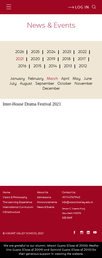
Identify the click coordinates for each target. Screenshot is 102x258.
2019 (51, 59)
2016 (22, 66)
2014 (53, 66)
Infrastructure (11, 212)
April (65, 79)
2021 (20, 59)
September (44, 84)
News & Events (45, 207)
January (17, 79)
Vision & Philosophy (15, 197)
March (52, 79)
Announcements (47, 202)
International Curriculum (18, 207)
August (26, 84)
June (88, 79)
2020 (35, 59)
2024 (51, 52)
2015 (37, 66)
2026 (19, 52)
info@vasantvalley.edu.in (76, 202)
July (13, 84)
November (83, 84)
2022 (82, 52)
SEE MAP (67, 218)
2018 (66, 59)
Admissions (44, 197)
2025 (35, 52)
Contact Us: (69, 192)
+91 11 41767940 (71, 197)
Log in (78, 7)
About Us (42, 192)
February (36, 79)
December (51, 89)
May (77, 79)
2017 (82, 59)
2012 (83, 66)
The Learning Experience (17, 202)
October (64, 84)
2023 (67, 52)
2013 (68, 66)
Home (6, 192)
